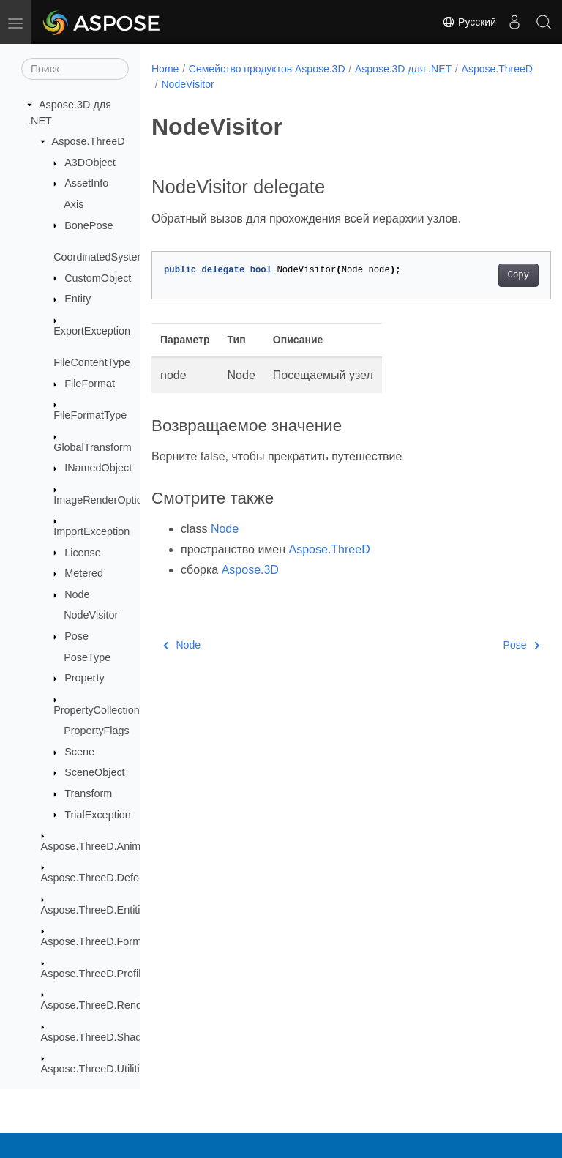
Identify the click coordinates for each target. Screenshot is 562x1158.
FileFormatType (90, 415)
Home (165, 69)
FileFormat (89, 383)
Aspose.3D (250, 570)
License (82, 553)
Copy (490, 275)
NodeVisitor (91, 615)
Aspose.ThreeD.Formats (98, 941)
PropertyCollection (96, 710)
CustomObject (97, 278)
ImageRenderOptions (103, 500)
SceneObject (94, 772)
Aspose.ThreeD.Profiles (96, 973)
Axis (73, 204)
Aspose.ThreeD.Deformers (103, 878)
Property (84, 678)
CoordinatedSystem (99, 257)
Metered (83, 573)
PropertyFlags (97, 730)
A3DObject (90, 162)
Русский (469, 22)
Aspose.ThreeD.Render (96, 1005)
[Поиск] (75, 69)
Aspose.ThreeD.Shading (98, 1037)
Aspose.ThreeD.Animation (102, 846)
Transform (88, 793)
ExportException (91, 331)
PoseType (87, 657)
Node (76, 594)
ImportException (91, 531)
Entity (77, 299)
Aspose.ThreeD (88, 141)
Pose (76, 636)
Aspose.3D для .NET (403, 69)
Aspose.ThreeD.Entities (96, 910)
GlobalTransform (92, 447)
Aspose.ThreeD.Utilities (96, 1069)
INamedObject (98, 468)
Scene (79, 752)
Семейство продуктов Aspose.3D (267, 69)
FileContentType (91, 362)
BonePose (88, 225)
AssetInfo (86, 183)
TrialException (97, 815)
